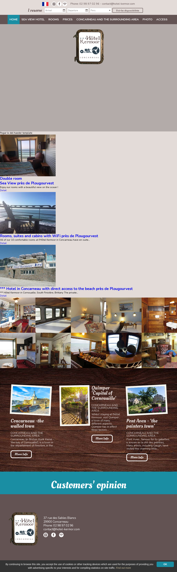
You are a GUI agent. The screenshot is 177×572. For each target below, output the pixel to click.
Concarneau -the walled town (27, 423)
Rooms (53, 19)
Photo (147, 19)
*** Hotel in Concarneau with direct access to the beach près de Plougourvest (66, 288)
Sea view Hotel (33, 19)
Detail (3, 190)
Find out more (123, 567)
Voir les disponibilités (127, 10)
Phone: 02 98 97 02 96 (85, 4)
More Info (21, 454)
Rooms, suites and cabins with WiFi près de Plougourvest (49, 236)
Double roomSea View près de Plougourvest (27, 181)
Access (161, 19)
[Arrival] (55, 10)
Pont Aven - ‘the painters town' (141, 423)
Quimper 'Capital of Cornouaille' (103, 393)
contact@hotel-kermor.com (118, 4)
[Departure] (78, 10)
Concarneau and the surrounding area (107, 19)
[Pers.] (100, 10)
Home (14, 19)
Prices (68, 19)
